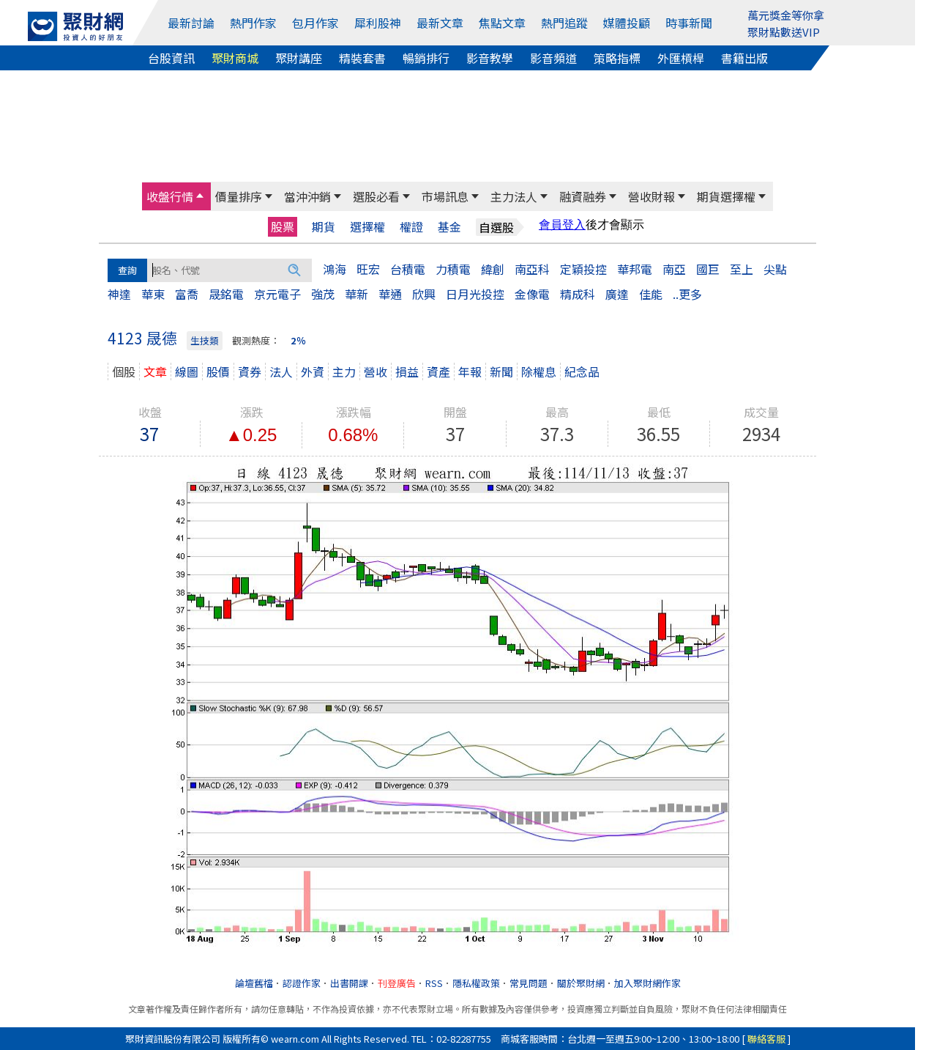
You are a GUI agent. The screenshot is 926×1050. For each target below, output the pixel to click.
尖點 (775, 269)
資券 (249, 371)
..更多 (687, 294)
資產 (438, 371)
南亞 (674, 269)
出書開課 (349, 983)
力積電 (453, 269)
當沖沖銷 (307, 196)
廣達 (617, 294)
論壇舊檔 (254, 983)
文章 (155, 371)
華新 (356, 294)
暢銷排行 (426, 58)
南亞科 (532, 269)
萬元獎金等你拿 (785, 15)
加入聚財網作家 (647, 983)
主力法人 (513, 196)
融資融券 (582, 196)
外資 (312, 371)
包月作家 (315, 23)
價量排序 (238, 196)
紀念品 (582, 371)
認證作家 (302, 983)
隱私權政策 (476, 983)
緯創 (492, 269)
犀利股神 (377, 23)
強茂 (323, 294)
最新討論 (191, 23)
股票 (282, 226)
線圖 (186, 371)
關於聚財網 (581, 983)
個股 (123, 371)
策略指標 (617, 58)
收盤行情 (169, 196)
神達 (119, 294)
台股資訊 (171, 58)
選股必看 (376, 196)
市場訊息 (445, 196)
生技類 (204, 340)
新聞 (501, 371)
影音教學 (489, 58)
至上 (741, 269)
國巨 (708, 269)
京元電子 (277, 294)
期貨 (323, 227)
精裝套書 (362, 58)
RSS (434, 983)
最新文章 (440, 23)
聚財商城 (235, 58)
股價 (218, 371)
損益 (407, 371)
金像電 (532, 294)
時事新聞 (688, 23)
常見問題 (528, 983)
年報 (470, 371)
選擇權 (367, 227)
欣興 (424, 294)
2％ (298, 340)
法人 (281, 371)
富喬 (186, 294)
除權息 (538, 371)
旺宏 (368, 269)
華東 (153, 294)
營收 (375, 371)
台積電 (407, 269)
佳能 (650, 294)
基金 (449, 227)
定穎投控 (583, 269)
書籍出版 (744, 58)
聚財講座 (298, 58)
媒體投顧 (626, 23)
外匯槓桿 (680, 58)
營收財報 (651, 196)
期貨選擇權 (726, 196)
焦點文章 (502, 23)
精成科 (577, 294)
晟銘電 (226, 294)
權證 (411, 227)
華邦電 (634, 269)
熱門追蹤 (564, 23)
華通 (390, 294)
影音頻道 (553, 58)
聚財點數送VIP (783, 32)
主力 (344, 371)
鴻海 (334, 269)
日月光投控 (475, 294)
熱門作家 (253, 23)
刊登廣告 (397, 983)
